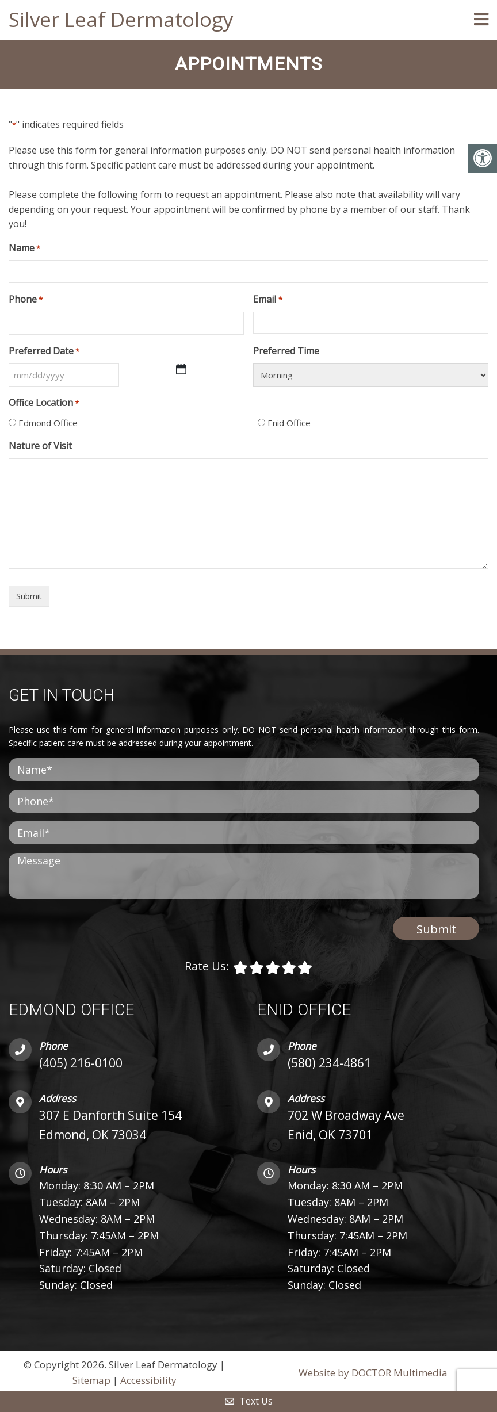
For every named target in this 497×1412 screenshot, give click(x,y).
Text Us (249, 1401)
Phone (26, 298)
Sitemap (91, 1379)
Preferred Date (44, 350)
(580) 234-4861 (329, 1062)
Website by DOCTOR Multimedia (373, 1371)
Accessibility (148, 1379)
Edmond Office (48, 421)
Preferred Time (286, 349)
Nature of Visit (40, 444)
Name (24, 247)
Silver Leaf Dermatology (121, 19)
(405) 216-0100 (81, 1062)
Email (267, 298)
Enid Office (289, 421)
